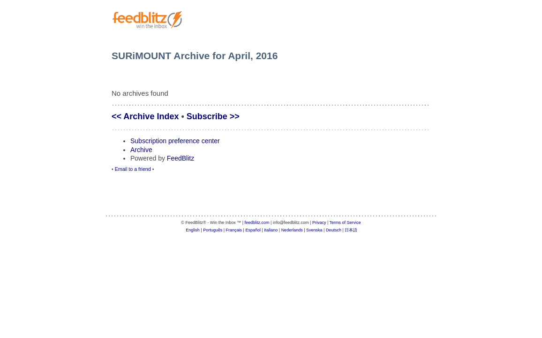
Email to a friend (133, 169)
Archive (141, 150)
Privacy (319, 222)
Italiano (271, 230)
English (193, 230)
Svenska (314, 230)
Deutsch (333, 230)
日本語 (351, 230)
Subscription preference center (175, 141)
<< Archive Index (145, 116)
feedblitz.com (257, 222)
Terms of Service (345, 222)
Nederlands (292, 230)
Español (253, 230)
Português (212, 230)
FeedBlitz (180, 158)
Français (234, 230)
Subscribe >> (213, 116)
